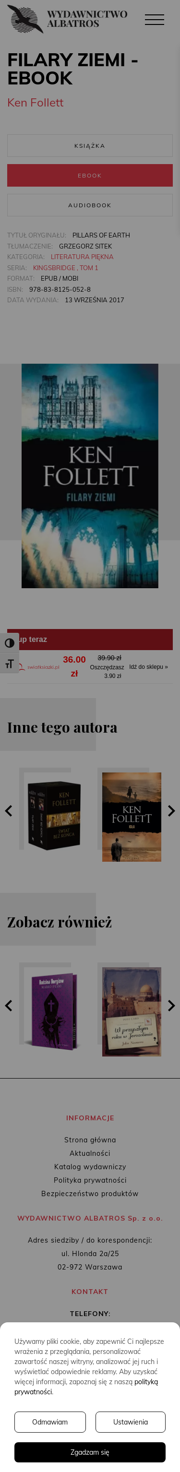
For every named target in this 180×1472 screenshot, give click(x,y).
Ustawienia (130, 1422)
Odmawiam (50, 1422)
